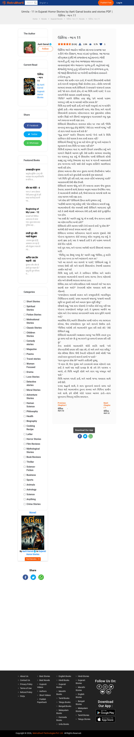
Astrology (31, 489)
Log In (120, 2)
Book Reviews (34, 457)
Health (30, 416)
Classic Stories (34, 327)
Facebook (32, 125)
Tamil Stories (83, 715)
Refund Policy (26, 692)
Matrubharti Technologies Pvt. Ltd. (48, 733)
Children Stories (31, 334)
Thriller (30, 462)
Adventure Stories (32, 396)
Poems (30, 354)
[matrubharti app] (66, 2)
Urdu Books (64, 724)
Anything (31, 499)
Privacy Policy (26, 684)
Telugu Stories (84, 719)
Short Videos (45, 695)
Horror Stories (34, 439)
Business (31, 475)
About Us (24, 676)
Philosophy (32, 411)
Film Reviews (33, 444)
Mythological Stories (33, 450)
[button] (35, 2)
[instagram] (105, 686)
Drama (30, 372)
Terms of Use (26, 688)
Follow (45, 49)
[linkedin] (108, 691)
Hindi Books (64, 680)
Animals (31, 484)
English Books (65, 676)
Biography (32, 421)
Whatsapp (33, 143)
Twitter (32, 134)
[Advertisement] (33, 628)
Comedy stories (31, 343)
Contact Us (25, 680)
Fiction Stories (34, 314)
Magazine (32, 349)
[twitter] (111, 686)
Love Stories (33, 376)
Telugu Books (64, 702)
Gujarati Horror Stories (40, 94)
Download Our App (84, 430)
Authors (43, 691)
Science (31, 494)
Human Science (31, 405)
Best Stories (44, 676)
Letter (30, 434)
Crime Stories (34, 504)
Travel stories (34, 359)
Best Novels (44, 680)
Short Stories (33, 301)
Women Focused (31, 365)
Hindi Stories (83, 676)
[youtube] (102, 691)
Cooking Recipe (31, 428)
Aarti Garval (45, 44)
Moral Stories (33, 390)
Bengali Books (65, 706)
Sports (30, 479)
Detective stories (31, 383)
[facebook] (99, 686)
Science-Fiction (31, 468)
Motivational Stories (33, 321)
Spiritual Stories (31, 308)
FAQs (22, 696)
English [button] (44, 3)
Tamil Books (64, 698)
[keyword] (31, 2)
